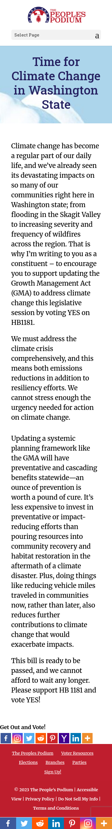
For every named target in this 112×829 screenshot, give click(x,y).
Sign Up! (52, 772)
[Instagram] (17, 738)
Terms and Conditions (56, 808)
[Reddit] (41, 738)
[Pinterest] (52, 738)
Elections (28, 762)
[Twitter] (29, 738)
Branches (55, 762)
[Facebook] (6, 738)
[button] (97, 35)
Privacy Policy (39, 799)
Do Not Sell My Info (78, 799)
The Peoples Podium (32, 753)
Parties (79, 762)
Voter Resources (77, 753)
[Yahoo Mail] (64, 738)
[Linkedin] (75, 738)
